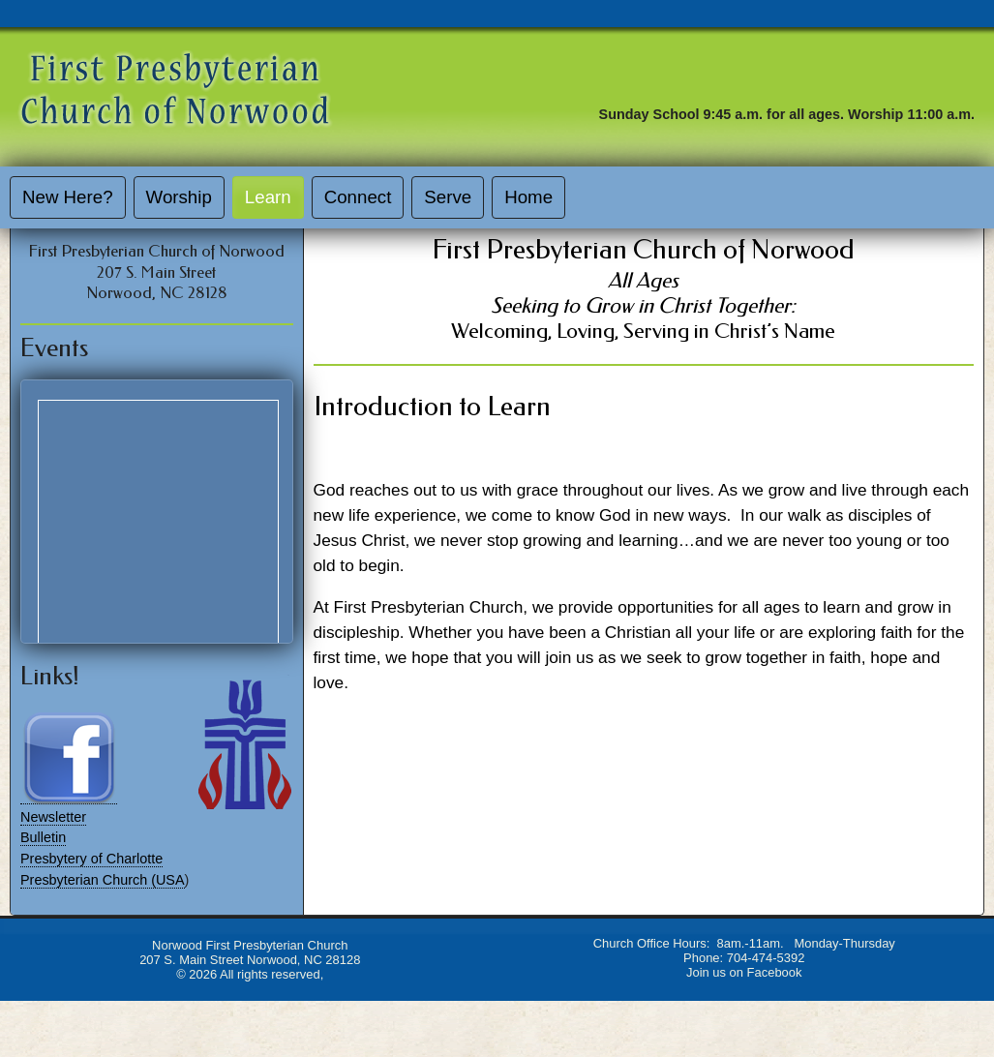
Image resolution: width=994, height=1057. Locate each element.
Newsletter (53, 817)
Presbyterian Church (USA (102, 880)
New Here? (67, 197)
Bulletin (43, 837)
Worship (179, 197)
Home (528, 197)
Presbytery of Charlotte (91, 858)
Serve (447, 197)
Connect (358, 197)
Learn (268, 197)
